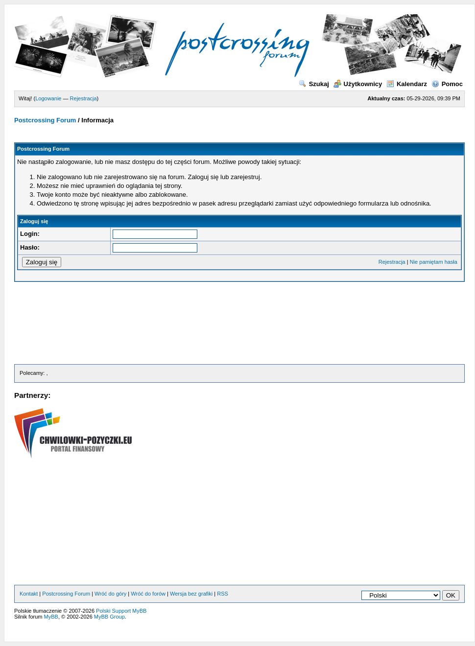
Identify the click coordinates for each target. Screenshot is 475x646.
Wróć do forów (148, 594)
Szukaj (314, 84)
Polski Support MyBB (121, 611)
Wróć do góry (110, 594)
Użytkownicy (357, 84)
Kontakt (29, 594)
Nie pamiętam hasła (433, 262)
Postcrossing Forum (45, 120)
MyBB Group (109, 617)
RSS (222, 594)
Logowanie (48, 98)
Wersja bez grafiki (191, 594)
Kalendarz (406, 84)
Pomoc (447, 84)
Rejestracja (83, 98)
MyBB (51, 617)
